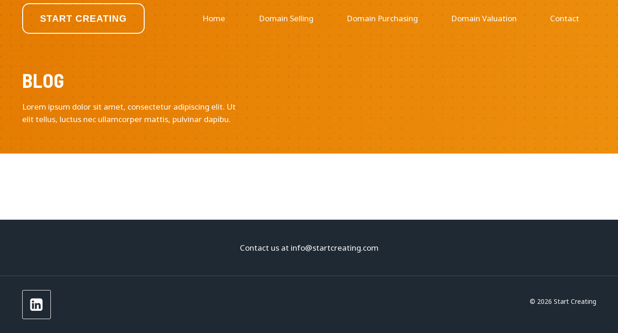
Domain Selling (286, 18)
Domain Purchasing (382, 18)
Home (213, 18)
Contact (564, 18)
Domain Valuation (484, 18)
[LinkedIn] (36, 304)
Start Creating (83, 18)
